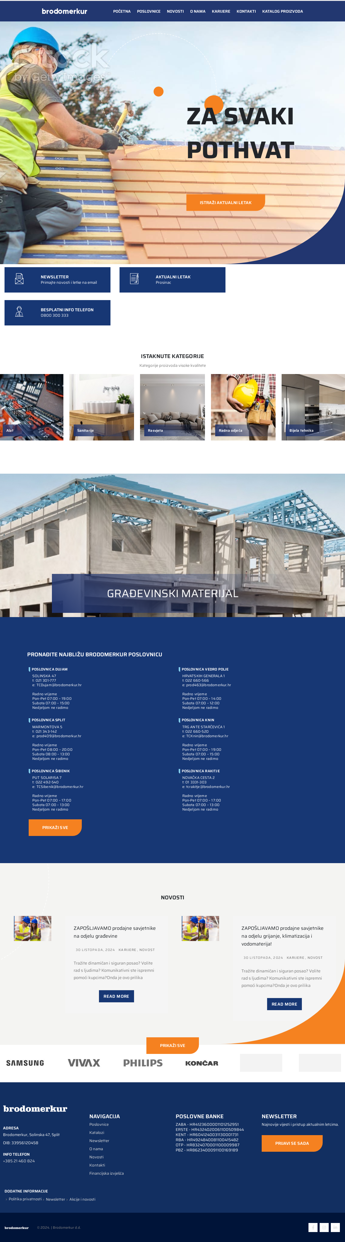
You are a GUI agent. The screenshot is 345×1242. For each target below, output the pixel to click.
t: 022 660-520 (195, 731)
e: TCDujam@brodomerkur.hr (57, 685)
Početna (122, 11)
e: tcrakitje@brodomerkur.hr (206, 786)
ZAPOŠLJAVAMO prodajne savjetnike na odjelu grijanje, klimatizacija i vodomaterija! (282, 936)
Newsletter (99, 1141)
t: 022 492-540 (45, 782)
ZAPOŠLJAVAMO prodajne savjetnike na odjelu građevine (115, 932)
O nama (198, 11)
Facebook (313, 1227)
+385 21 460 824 (19, 1161)
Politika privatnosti (25, 1199)
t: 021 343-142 (44, 731)
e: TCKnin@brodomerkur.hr (205, 736)
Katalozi (96, 1132)
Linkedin (335, 1227)
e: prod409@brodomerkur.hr (56, 736)
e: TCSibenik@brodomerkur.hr (57, 786)
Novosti (175, 11)
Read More (116, 996)
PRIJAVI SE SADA (292, 1143)
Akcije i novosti (82, 1199)
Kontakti (246, 11)
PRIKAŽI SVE (55, 827)
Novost (147, 949)
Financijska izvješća (106, 1173)
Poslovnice (149, 11)
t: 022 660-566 (195, 680)
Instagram (324, 1227)
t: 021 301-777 (44, 680)
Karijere (221, 11)
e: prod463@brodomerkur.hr (206, 685)
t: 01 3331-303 (194, 782)
